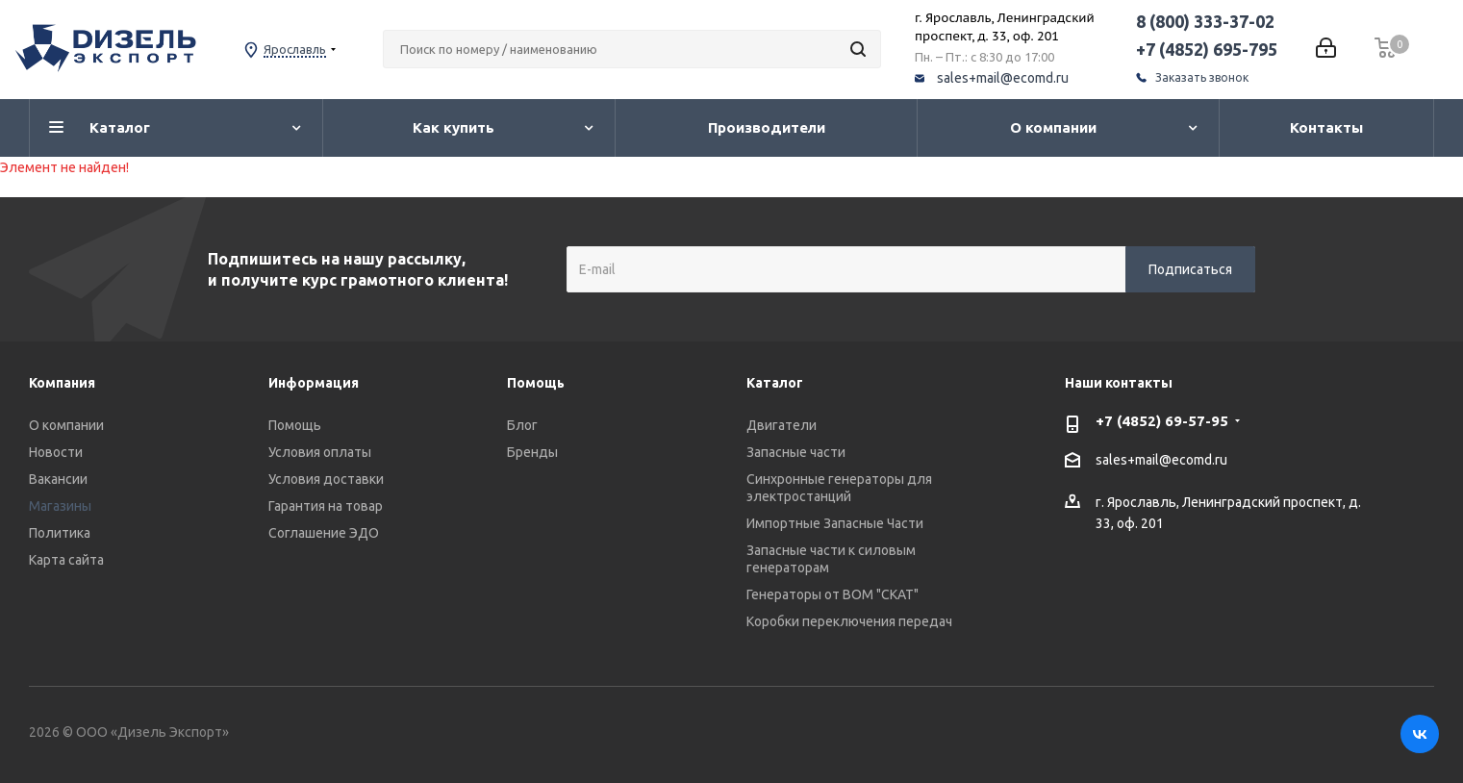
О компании (66, 425)
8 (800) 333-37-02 (1205, 21)
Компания (62, 383)
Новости (56, 452)
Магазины (60, 506)
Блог (522, 425)
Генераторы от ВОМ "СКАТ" (832, 594)
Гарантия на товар (325, 506)
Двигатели (781, 425)
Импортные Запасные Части (834, 523)
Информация (313, 383)
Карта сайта (66, 560)
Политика (59, 533)
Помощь (294, 425)
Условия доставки (326, 479)
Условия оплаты (319, 452)
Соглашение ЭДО (323, 533)
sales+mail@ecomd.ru (1003, 78)
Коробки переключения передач (849, 621)
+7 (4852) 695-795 (1206, 49)
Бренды (532, 452)
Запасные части (795, 452)
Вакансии (58, 479)
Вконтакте (1419, 734)
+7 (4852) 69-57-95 (1162, 421)
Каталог (774, 383)
